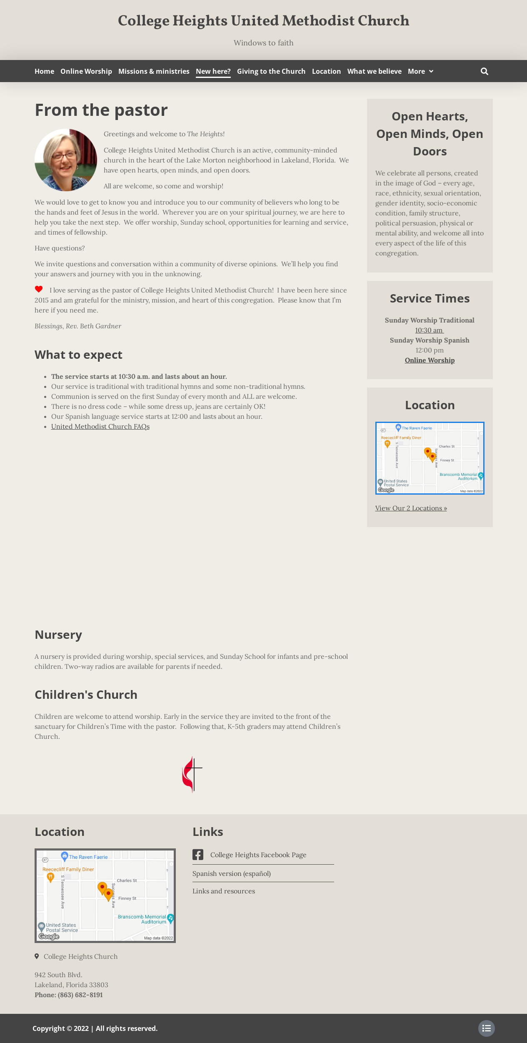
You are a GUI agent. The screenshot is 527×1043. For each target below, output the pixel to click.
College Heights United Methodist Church (264, 21)
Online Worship (86, 71)
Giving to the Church (271, 71)
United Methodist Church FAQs (100, 426)
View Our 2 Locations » (411, 508)
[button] (485, 71)
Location (326, 71)
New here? (213, 71)
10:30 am (429, 330)
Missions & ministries (154, 71)
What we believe (374, 71)
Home (44, 71)
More (420, 71)
